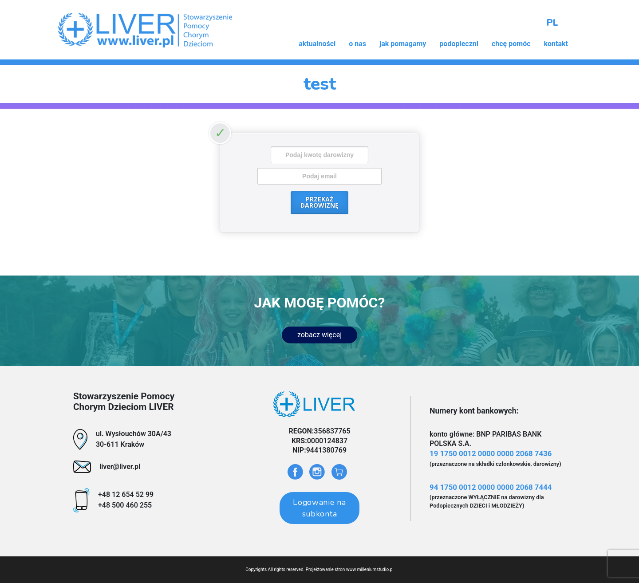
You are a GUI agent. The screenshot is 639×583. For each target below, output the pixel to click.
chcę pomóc (511, 43)
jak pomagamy (402, 43)
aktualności (317, 43)
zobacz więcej (319, 335)
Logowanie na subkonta (319, 508)
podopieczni (458, 43)
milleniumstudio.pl (375, 569)
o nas (357, 43)
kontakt (556, 43)
